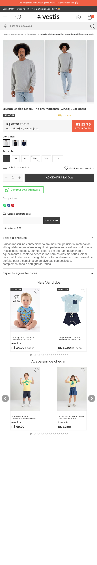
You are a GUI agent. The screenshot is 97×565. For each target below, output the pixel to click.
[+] (19, 178)
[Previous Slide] (5, 398)
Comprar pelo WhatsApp (25, 189)
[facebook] (8, 206)
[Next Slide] (91, 398)
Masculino (17, 34)
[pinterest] (12, 206)
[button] (5, 26)
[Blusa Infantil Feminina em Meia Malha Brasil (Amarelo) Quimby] (72, 398)
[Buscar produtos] (92, 26)
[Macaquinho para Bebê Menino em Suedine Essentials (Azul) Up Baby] (25, 319)
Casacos (31, 34)
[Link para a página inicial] (6, 34)
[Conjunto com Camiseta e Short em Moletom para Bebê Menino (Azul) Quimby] (72, 319)
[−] (6, 178)
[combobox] (51, 26)
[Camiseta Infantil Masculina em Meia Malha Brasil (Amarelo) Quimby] (25, 398)
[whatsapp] (4, 206)
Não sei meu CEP (12, 228)
